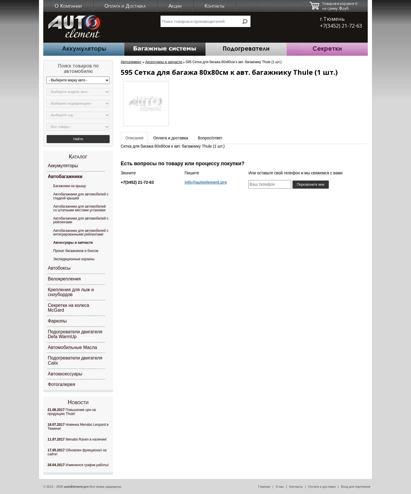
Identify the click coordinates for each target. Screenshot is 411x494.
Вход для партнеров (355, 486)
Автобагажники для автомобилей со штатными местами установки (79, 208)
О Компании (68, 5)
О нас (280, 486)
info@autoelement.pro (206, 182)
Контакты (214, 5)
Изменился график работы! (78, 465)
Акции (175, 5)
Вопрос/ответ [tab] (210, 138)
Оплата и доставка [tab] (170, 138)
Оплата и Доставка (125, 5)
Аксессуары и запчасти (73, 243)
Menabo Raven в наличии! (77, 439)
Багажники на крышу (69, 186)
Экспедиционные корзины (73, 259)
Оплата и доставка (322, 486)
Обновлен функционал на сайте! (77, 452)
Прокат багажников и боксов (75, 251)
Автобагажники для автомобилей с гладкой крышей (80, 196)
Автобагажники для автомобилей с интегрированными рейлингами (80, 232)
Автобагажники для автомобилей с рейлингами (80, 220)
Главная (264, 486)
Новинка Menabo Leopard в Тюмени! (78, 427)
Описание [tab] (134, 138)
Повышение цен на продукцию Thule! (72, 412)
